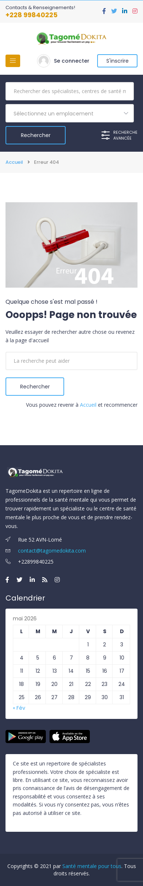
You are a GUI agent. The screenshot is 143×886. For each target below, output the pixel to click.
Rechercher (35, 386)
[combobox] (70, 113)
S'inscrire (117, 60)
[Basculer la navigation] (13, 61)
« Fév (19, 708)
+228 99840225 (32, 14)
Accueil (14, 162)
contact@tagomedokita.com (46, 550)
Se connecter (71, 60)
